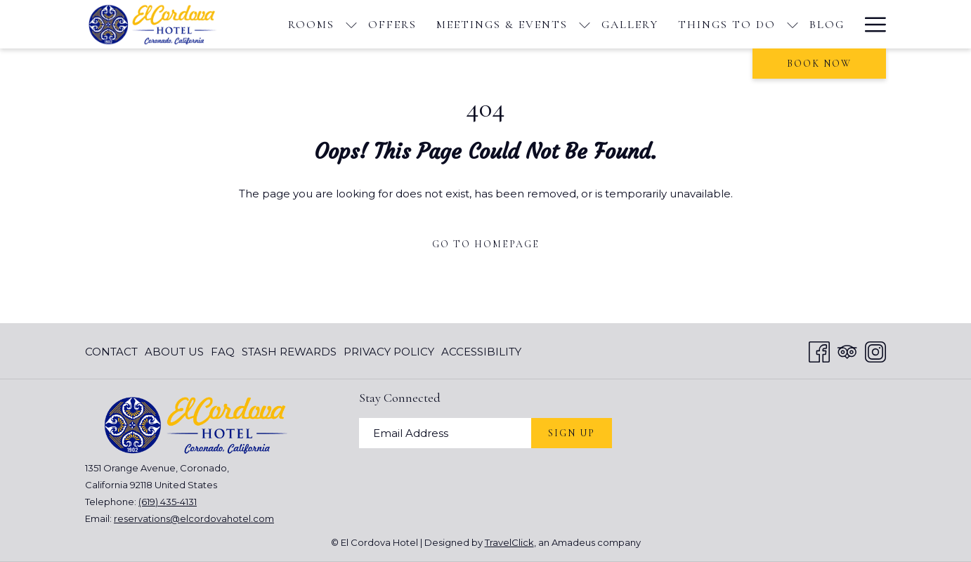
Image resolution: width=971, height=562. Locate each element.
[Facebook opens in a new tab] (819, 350)
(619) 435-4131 (167, 501)
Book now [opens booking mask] (819, 64)
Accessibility (481, 351)
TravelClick (509, 542)
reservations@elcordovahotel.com (194, 518)
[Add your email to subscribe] (445, 433)
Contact (111, 351)
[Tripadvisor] (847, 350)
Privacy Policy (389, 351)
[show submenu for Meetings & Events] (585, 24)
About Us (174, 351)
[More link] (870, 24)
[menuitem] (311, 24)
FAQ (223, 351)
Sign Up (571, 433)
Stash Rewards (289, 351)
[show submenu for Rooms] (351, 24)
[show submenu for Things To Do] (793, 24)
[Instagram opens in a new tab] (875, 350)
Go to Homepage (486, 244)
